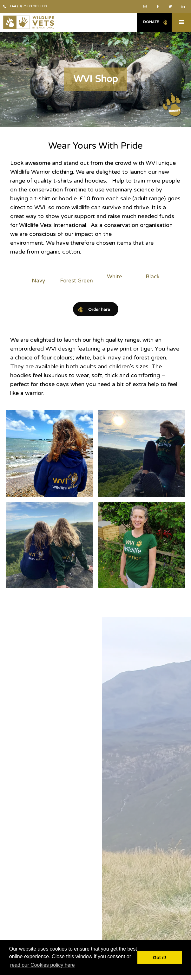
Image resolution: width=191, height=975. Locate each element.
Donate (151, 22)
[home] (27, 22)
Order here (99, 309)
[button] (181, 22)
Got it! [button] (159, 957)
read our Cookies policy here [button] (42, 965)
